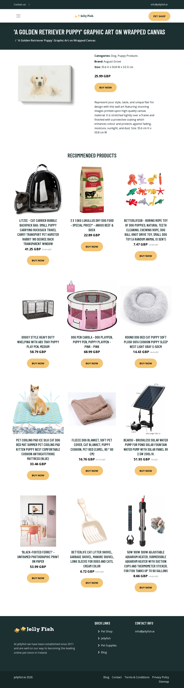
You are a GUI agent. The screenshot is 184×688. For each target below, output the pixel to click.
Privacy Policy (160, 677)
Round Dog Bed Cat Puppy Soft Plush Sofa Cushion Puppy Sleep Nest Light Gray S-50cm (146, 341)
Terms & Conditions (136, 677)
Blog (104, 652)
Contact (117, 677)
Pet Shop (159, 16)
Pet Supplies (109, 645)
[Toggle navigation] (18, 16)
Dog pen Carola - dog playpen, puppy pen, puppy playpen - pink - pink (92, 341)
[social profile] (29, 4)
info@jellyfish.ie (159, 4)
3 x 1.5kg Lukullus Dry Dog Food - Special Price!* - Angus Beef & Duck (92, 225)
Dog (113, 56)
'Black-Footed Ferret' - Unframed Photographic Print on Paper (38, 556)
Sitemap (164, 681)
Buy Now (105, 87)
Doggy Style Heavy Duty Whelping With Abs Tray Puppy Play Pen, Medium (38, 341)
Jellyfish (106, 638)
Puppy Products (128, 56)
